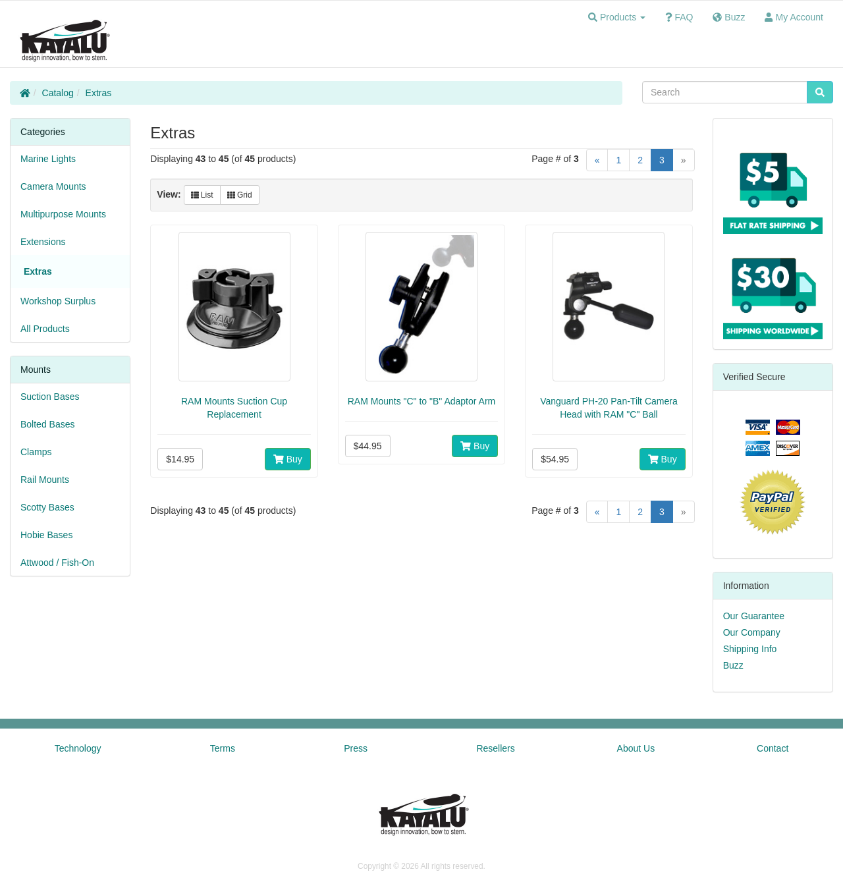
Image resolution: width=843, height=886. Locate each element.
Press (355, 748)
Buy (287, 459)
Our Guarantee (753, 616)
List (202, 195)
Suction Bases (50, 396)
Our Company (751, 632)
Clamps (35, 452)
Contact (772, 748)
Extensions (42, 241)
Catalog (58, 93)
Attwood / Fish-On (57, 562)
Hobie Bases (46, 535)
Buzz (733, 665)
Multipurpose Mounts (63, 214)
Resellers (495, 748)
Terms (222, 748)
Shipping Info (750, 649)
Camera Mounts (53, 186)
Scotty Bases (47, 507)
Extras (99, 93)
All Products (45, 328)
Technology (78, 748)
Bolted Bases (47, 424)
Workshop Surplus (57, 301)
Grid (239, 195)
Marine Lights (48, 158)
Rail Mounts (44, 479)
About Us (636, 748)
